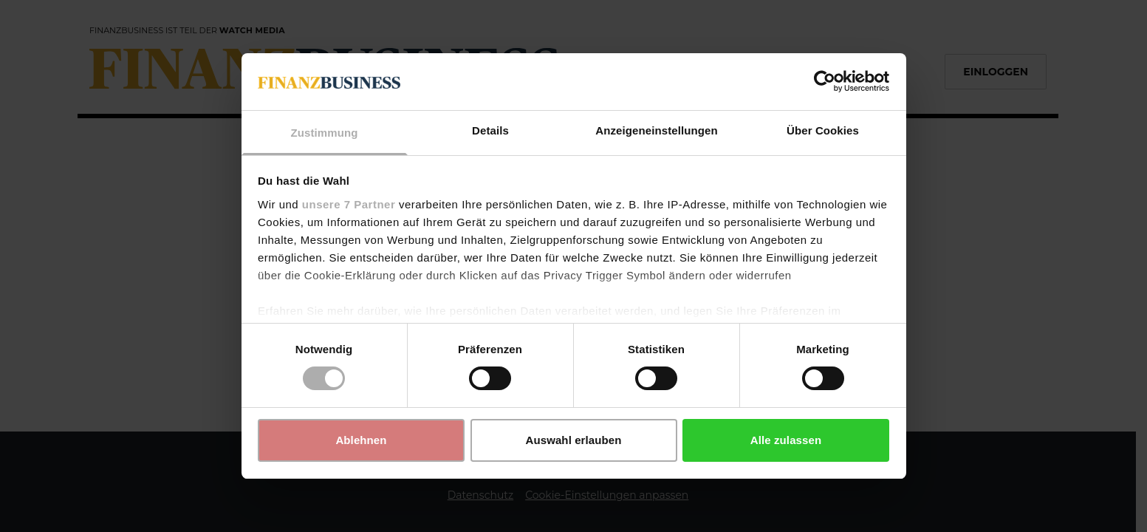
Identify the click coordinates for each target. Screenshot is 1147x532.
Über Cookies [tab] (823, 130)
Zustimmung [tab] (324, 132)
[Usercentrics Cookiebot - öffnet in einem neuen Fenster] (824, 81)
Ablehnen (360, 440)
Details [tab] (490, 130)
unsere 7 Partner (348, 204)
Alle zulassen (785, 440)
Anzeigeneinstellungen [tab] (656, 130)
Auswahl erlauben (574, 440)
